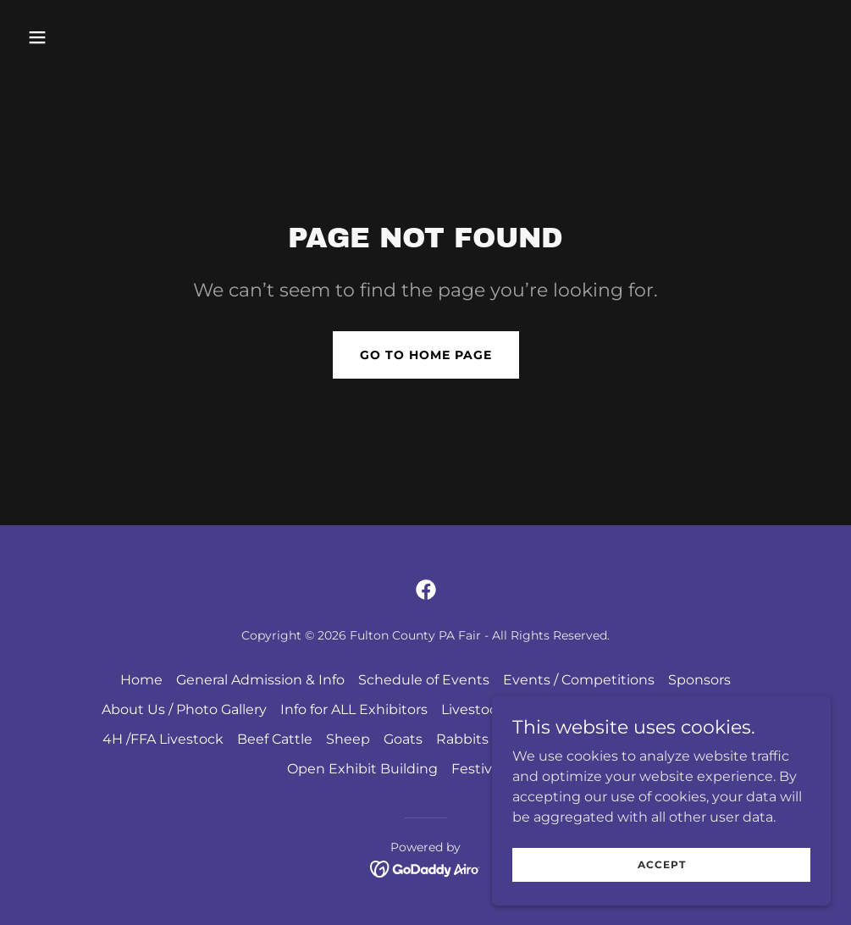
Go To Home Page (426, 355)
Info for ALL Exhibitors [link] (354, 709)
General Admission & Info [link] (260, 680)
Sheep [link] (348, 739)
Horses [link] (639, 709)
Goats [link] (403, 739)
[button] (113, 37)
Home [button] (141, 680)
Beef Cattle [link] (274, 739)
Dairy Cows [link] (713, 709)
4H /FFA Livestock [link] (163, 739)
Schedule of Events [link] (423, 680)
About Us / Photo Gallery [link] (184, 709)
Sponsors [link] (699, 680)
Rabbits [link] (462, 739)
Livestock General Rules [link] (521, 709)
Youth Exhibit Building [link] (672, 739)
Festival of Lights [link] (508, 769)
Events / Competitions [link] (579, 680)
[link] (426, 590)
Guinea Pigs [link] (542, 739)
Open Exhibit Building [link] (362, 769)
